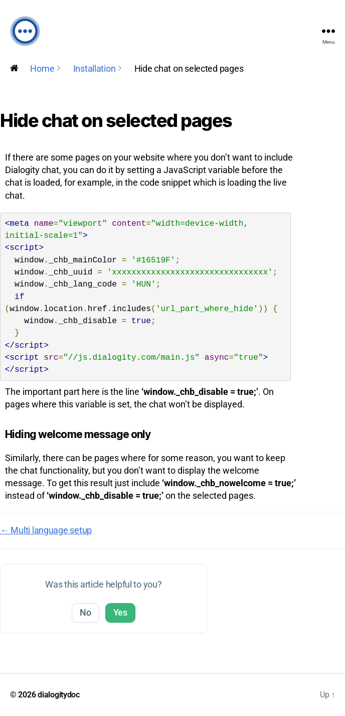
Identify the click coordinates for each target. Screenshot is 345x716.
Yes (120, 612)
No (85, 612)
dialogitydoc (59, 694)
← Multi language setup (46, 530)
